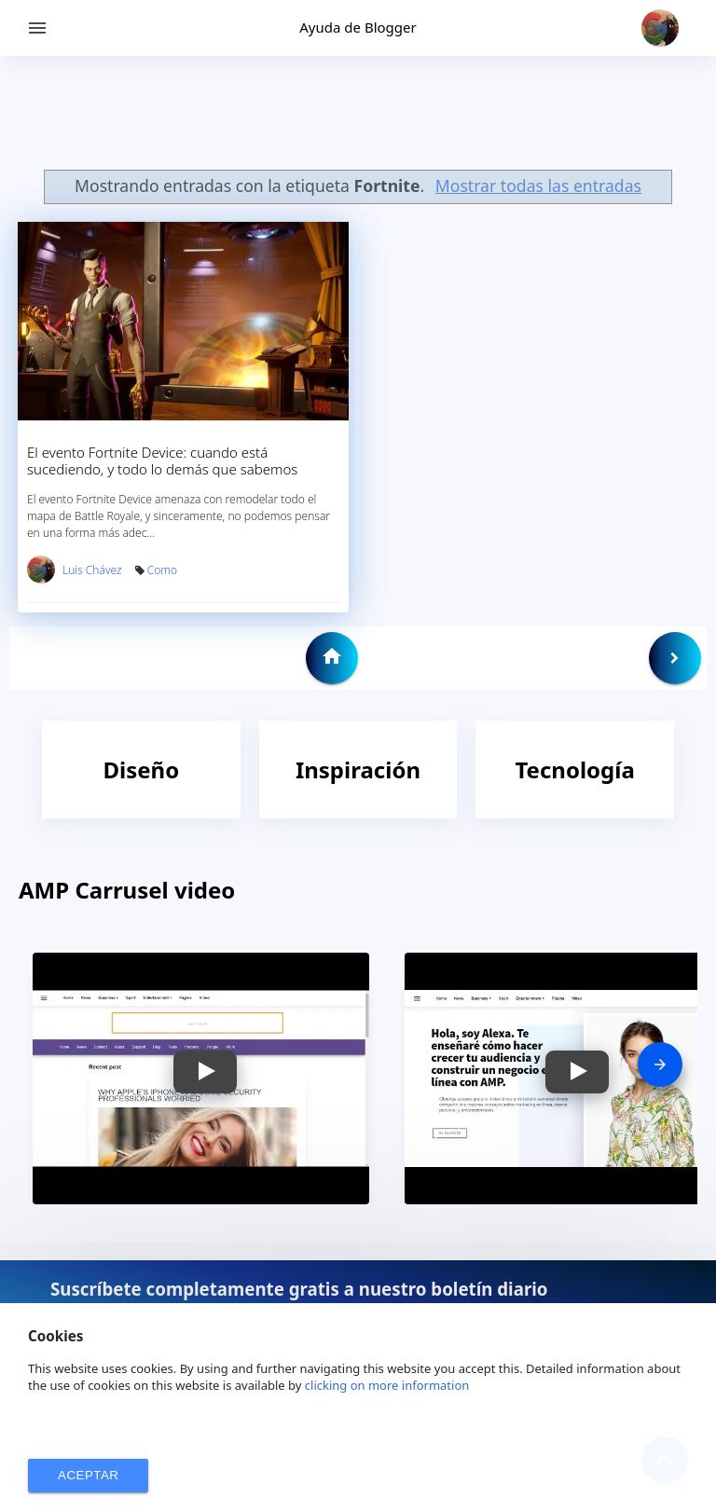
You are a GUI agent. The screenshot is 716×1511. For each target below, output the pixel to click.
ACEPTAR (88, 1475)
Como (162, 570)
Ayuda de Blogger (357, 27)
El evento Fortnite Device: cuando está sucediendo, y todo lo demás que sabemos (162, 460)
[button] (205, 1072)
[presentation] (660, 1064)
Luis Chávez (92, 570)
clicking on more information (387, 1385)
